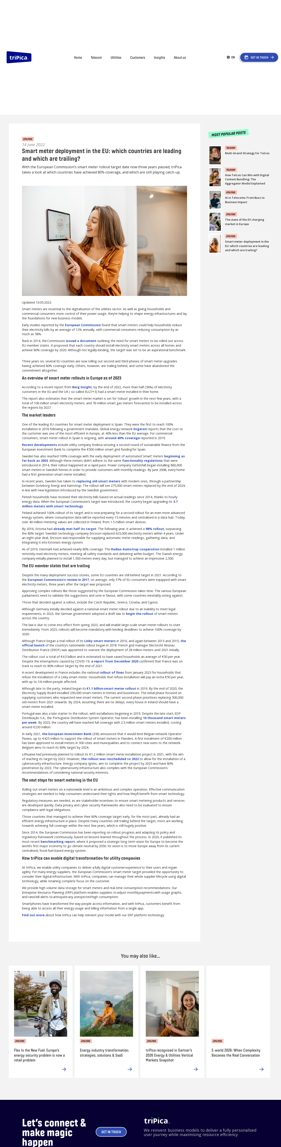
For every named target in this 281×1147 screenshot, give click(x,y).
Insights (159, 57)
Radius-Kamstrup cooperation (135, 549)
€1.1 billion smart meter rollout (111, 688)
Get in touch (111, 1132)
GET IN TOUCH (259, 57)
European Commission (83, 325)
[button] (233, 57)
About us (180, 57)
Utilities (116, 57)
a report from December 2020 (114, 661)
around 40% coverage (122, 438)
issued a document (81, 341)
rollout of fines (112, 672)
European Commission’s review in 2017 (58, 580)
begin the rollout (139, 614)
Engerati (140, 429)
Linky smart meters (100, 641)
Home (78, 57)
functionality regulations (142, 460)
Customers (137, 57)
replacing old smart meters (98, 481)
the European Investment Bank (67, 734)
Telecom (96, 57)
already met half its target (74, 529)
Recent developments (39, 445)
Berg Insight (82, 387)
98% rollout (155, 529)
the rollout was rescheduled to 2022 (110, 759)
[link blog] (248, 150)
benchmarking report (58, 841)
